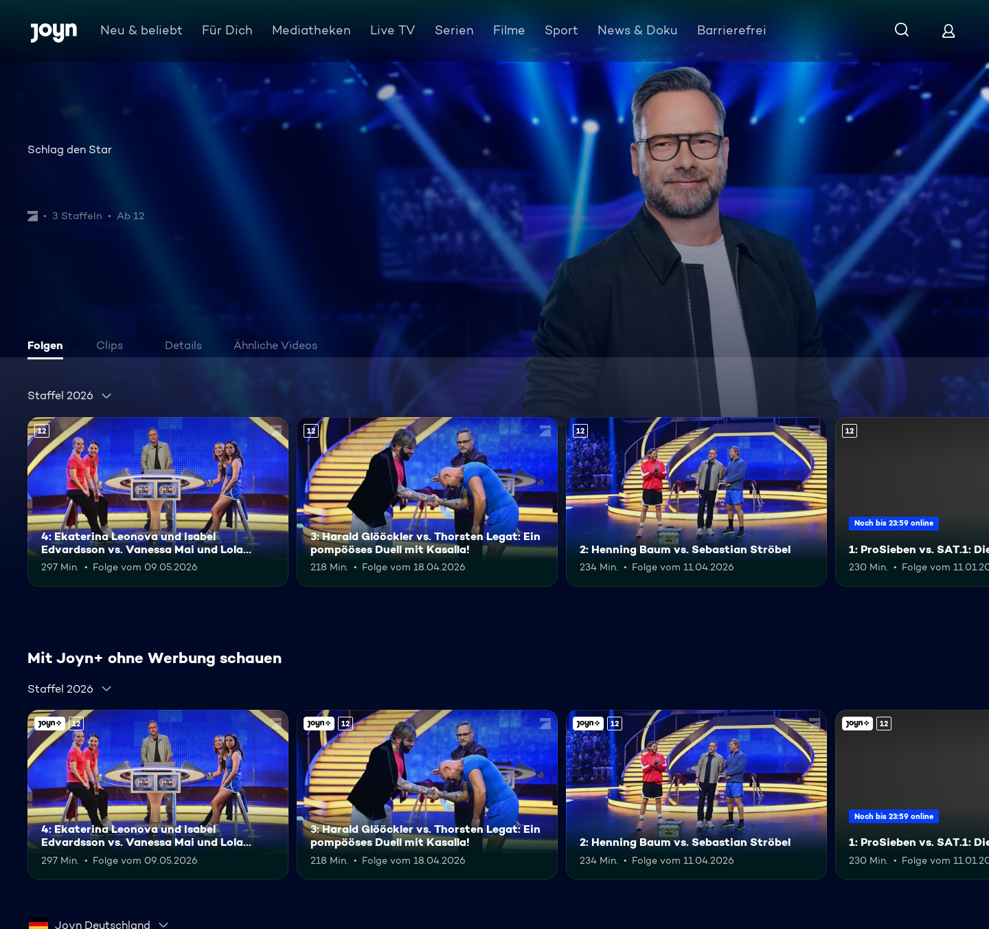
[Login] (948, 31)
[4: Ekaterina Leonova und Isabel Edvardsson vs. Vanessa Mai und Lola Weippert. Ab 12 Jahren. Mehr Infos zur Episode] (157, 502)
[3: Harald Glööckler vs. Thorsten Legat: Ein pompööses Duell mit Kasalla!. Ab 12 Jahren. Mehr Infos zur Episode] (427, 502)
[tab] (49, 347)
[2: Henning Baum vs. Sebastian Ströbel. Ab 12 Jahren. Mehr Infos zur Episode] (696, 502)
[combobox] (70, 396)
